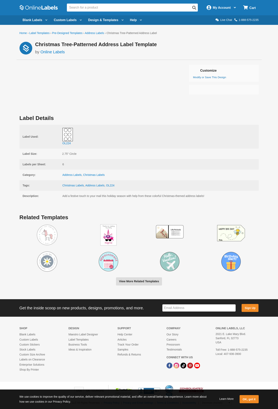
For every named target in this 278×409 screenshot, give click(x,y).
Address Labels (94, 33)
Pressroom (173, 344)
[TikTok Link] (183, 365)
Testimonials (174, 349)
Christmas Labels (94, 174)
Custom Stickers (30, 344)
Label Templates (39, 33)
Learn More (226, 398)
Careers (172, 339)
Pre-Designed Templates (67, 33)
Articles (122, 339)
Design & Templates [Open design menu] (106, 20)
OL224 (110, 185)
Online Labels (52, 52)
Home (23, 33)
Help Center (124, 334)
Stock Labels (27, 349)
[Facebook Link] (170, 365)
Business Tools (77, 344)
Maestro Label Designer (83, 334)
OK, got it (249, 399)
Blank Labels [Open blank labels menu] (35, 20)
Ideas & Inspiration (80, 349)
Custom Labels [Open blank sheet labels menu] (68, 20)
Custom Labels (29, 339)
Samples (122, 349)
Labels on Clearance (32, 359)
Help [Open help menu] (136, 20)
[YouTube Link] (197, 365)
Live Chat (224, 20)
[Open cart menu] (249, 7)
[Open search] (194, 7)
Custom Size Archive (32, 354)
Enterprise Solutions (32, 364)
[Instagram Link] (177, 365)
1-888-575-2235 (246, 19)
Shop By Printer (29, 369)
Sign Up (250, 308)
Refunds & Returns (129, 354)
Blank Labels (27, 334)
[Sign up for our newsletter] (199, 308)
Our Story (173, 334)
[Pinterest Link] (190, 365)
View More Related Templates (139, 281)
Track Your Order (128, 344)
